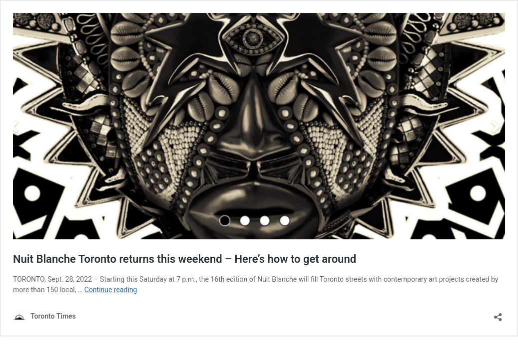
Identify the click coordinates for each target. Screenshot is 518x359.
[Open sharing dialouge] (498, 314)
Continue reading (110, 290)
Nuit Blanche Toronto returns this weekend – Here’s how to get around (184, 259)
